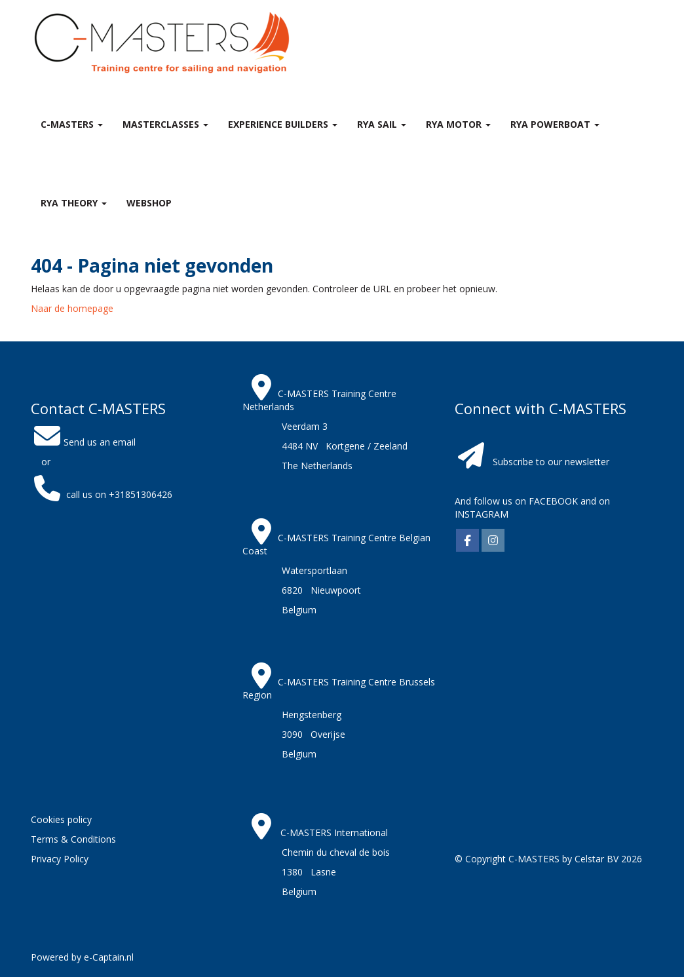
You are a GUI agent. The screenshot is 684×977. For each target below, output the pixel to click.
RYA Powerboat (554, 124)
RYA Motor (458, 124)
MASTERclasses (165, 124)
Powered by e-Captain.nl (82, 957)
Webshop (149, 203)
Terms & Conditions (73, 839)
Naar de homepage (72, 308)
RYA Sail (381, 124)
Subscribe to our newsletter (551, 461)
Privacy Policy (59, 858)
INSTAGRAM (481, 514)
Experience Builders (282, 124)
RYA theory (74, 203)
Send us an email (83, 442)
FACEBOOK (552, 501)
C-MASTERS (72, 124)
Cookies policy (61, 819)
